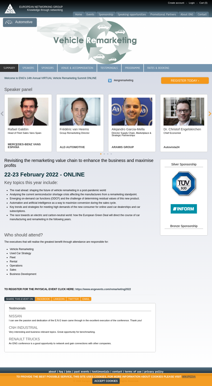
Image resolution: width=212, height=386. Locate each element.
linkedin (58, 299)
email (86, 299)
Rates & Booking (158, 68)
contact (117, 372)
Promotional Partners (163, 14)
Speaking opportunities (132, 14)
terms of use (133, 372)
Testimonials (109, 68)
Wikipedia (189, 376)
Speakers (28, 68)
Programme (132, 68)
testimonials (100, 372)
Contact (202, 14)
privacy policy (154, 372)
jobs (68, 372)
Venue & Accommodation (77, 68)
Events (90, 14)
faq (61, 372)
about (52, 372)
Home (78, 14)
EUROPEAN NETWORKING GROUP (41, 8)
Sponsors (47, 68)
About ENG (187, 14)
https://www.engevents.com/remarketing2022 (103, 289)
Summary (9, 68)
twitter (73, 299)
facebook (43, 299)
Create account (176, 3)
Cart (203, 3)
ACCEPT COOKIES (106, 381)
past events (81, 372)
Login (192, 3)
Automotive (23, 22)
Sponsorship (106, 14)
